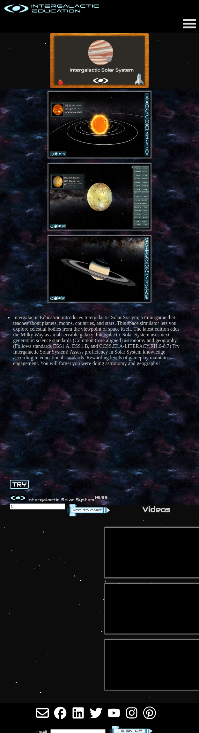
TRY (19, 484)
